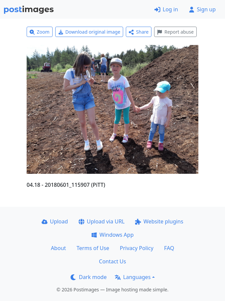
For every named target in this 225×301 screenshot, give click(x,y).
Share (138, 32)
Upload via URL (101, 221)
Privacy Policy (136, 248)
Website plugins (159, 221)
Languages (132, 277)
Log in (166, 9)
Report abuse (175, 32)
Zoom (40, 32)
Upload (55, 221)
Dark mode (89, 277)
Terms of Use (93, 248)
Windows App (112, 234)
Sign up (202, 9)
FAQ (169, 248)
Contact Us (112, 261)
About (58, 248)
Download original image (89, 32)
